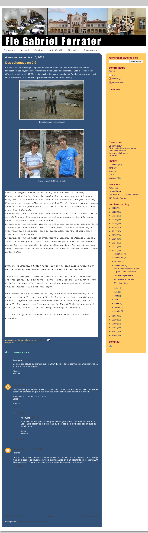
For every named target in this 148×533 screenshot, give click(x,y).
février (117, 307)
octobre (118, 261)
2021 (114, 216)
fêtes (111, 171)
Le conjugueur (115, 146)
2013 (114, 246)
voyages (112, 178)
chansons (113, 164)
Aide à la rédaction (117, 150)
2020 (114, 219)
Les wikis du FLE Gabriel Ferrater (124, 195)
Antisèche (113, 188)
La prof (112, 75)
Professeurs (90, 50)
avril (116, 299)
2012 (114, 250)
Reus (35, 342)
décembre (119, 254)
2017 (114, 231)
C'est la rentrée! (121, 283)
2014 (114, 243)
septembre (119, 265)
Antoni (112, 71)
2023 (114, 208)
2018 (114, 227)
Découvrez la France (118, 153)
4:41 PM (38, 386)
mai (116, 296)
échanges (27, 342)
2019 (114, 223)
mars (116, 303)
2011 (114, 316)
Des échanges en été (20, 62)
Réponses (20, 413)
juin (116, 292)
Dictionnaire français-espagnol (122, 148)
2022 (114, 212)
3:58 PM (27, 360)
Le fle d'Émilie (115, 191)
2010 (114, 320)
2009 (114, 324)
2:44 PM (35, 418)
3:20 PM (38, 449)
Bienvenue (10, 50)
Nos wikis (73, 50)
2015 (114, 239)
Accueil (25, 50)
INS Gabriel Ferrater (118, 198)
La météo (113, 155)
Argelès (18, 342)
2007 (114, 331)
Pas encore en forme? (124, 279)
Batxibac (39, 50)
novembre (119, 257)
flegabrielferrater (21, 386)
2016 (114, 235)
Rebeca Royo (115, 78)
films (111, 168)
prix (110, 174)
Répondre (17, 377)
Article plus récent (13, 516)
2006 (114, 335)
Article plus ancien (89, 516)
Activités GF (55, 50)
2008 (114, 327)
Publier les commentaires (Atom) (33, 522)
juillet (117, 288)
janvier (117, 311)
